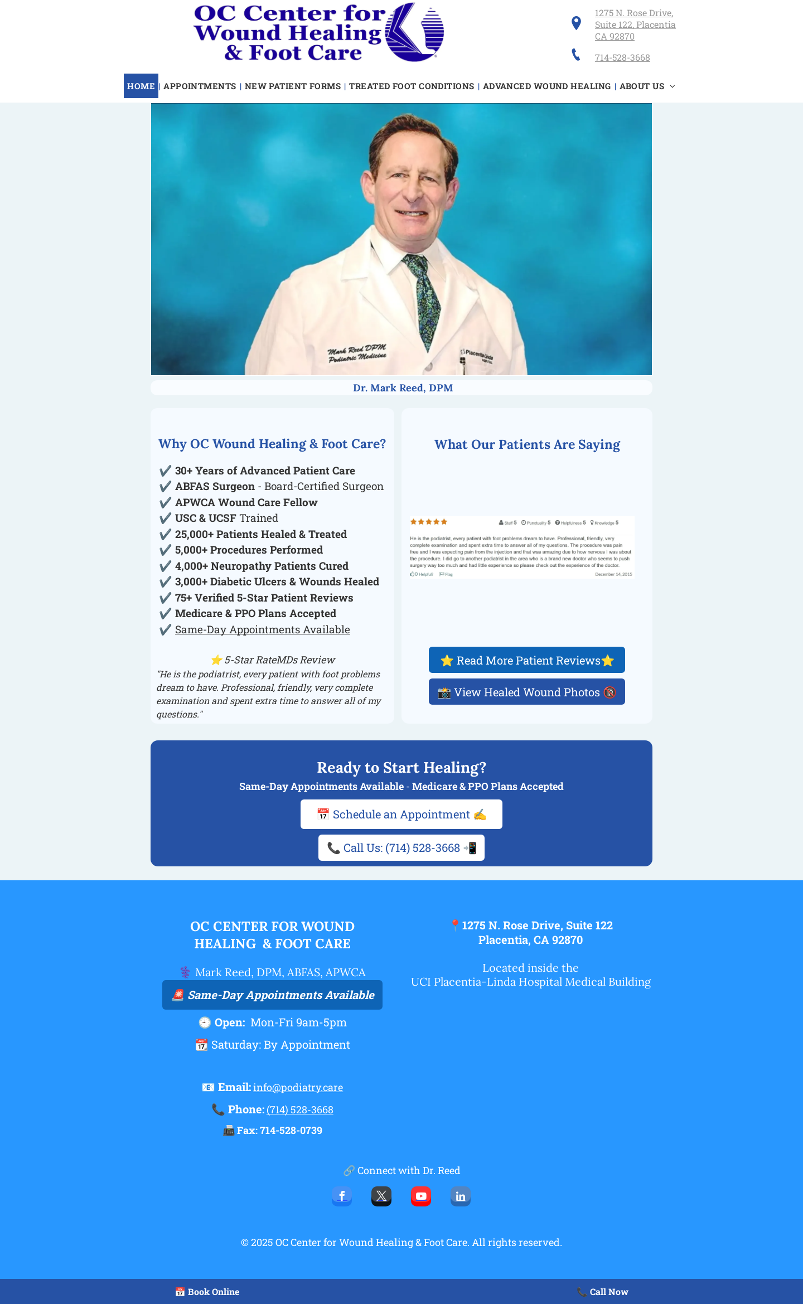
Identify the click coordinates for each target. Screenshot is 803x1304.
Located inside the (530, 968)
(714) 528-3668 (300, 1109)
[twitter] (381, 1197)
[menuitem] (142, 86)
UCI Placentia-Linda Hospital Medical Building (531, 981)
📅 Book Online (207, 1291)
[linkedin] (461, 1197)
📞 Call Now (602, 1291)
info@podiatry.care (298, 1087)
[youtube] (421, 1197)
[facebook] (342, 1197)
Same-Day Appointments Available (262, 629)
